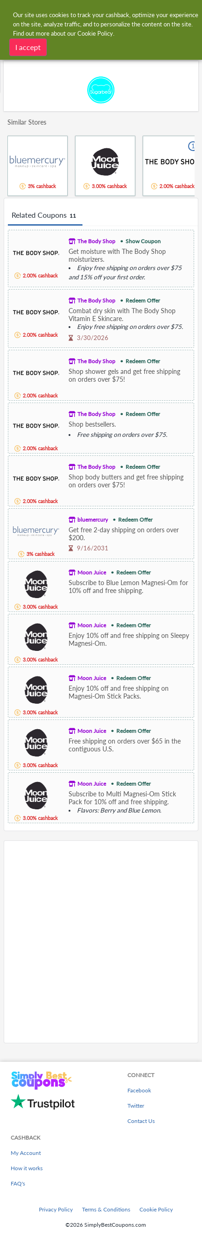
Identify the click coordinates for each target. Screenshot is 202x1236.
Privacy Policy (56, 1209)
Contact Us (141, 1120)
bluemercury (92, 519)
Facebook (139, 1090)
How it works (27, 1168)
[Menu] (12, 13)
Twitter (135, 1105)
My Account (26, 1152)
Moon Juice (91, 572)
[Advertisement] (101, 942)
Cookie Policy (156, 1209)
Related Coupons (45, 215)
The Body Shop (96, 241)
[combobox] (110, 13)
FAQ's (18, 1183)
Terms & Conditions (106, 1209)
